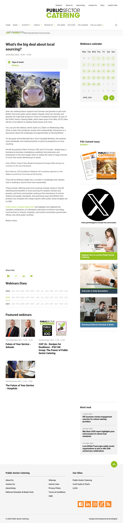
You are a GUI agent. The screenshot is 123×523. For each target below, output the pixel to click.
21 (89, 78)
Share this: (10, 270)
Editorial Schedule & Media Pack (20, 492)
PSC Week (61, 25)
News (15, 25)
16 (98, 71)
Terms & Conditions (57, 492)
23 (98, 78)
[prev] (105, 97)
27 (84, 84)
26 (113, 78)
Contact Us (93, 5)
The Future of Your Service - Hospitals (20, 387)
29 (94, 84)
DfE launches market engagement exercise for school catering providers (97, 419)
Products (48, 25)
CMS (51, 496)
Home (8, 25)
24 (103, 78)
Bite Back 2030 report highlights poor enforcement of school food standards (99, 433)
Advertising (80, 5)
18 (108, 71)
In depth (25, 25)
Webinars (16, 33)
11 (108, 65)
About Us (69, 5)
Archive (84, 144)
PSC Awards (83, 25)
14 (89, 71)
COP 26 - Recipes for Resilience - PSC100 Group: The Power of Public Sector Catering (53, 349)
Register (59, 5)
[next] (111, 97)
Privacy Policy (55, 488)
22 (94, 78)
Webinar (15, 65)
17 (103, 71)
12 (113, 65)
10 (103, 65)
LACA (75, 488)
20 (84, 78)
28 (89, 84)
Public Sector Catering (82, 480)
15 (94, 71)
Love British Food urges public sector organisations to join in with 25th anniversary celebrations (98, 448)
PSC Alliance (96, 25)
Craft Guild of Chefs (81, 484)
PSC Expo (71, 25)
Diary (102, 5)
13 (84, 71)
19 (113, 71)
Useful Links (112, 5)
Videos (37, 25)
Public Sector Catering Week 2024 (20, 207)
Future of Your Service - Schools (18, 346)
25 (108, 78)
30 (98, 84)
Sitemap (52, 480)
